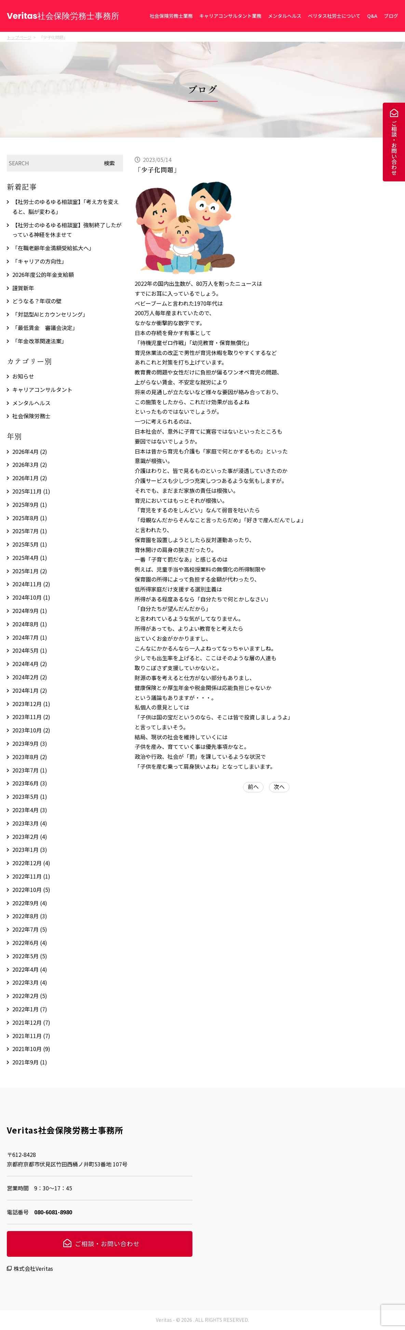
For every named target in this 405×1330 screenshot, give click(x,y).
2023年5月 (29, 796)
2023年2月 (29, 836)
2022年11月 (31, 876)
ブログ (391, 15)
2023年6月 (29, 783)
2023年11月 (31, 717)
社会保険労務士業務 (171, 15)
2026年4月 (29, 451)
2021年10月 (31, 1049)
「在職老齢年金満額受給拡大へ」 (53, 248)
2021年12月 (31, 1022)
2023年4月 (29, 810)
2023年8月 (29, 757)
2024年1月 (29, 690)
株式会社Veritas (33, 1268)
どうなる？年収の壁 (37, 301)
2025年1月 (29, 571)
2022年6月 (29, 942)
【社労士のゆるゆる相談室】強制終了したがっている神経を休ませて (67, 230)
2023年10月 (31, 730)
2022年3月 (29, 982)
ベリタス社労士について (334, 15)
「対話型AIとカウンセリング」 (50, 314)
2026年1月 (29, 478)
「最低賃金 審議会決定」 (45, 327)
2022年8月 (29, 916)
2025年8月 (29, 518)
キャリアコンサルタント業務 (230, 15)
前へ (253, 786)
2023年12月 (31, 704)
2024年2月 (29, 677)
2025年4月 (29, 557)
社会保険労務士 (31, 416)
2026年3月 (29, 464)
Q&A (372, 15)
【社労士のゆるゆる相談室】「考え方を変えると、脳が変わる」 (65, 206)
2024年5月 (29, 650)
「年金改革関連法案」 (39, 341)
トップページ (19, 37)
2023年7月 (29, 770)
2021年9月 (29, 1062)
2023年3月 (29, 823)
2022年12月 (31, 863)
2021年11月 (31, 1036)
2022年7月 (29, 929)
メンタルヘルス (284, 15)
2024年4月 (29, 664)
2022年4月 (29, 969)
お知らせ (23, 376)
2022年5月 (29, 956)
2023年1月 (29, 849)
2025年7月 (29, 531)
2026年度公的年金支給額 (43, 274)
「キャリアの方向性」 (39, 261)
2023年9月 (29, 743)
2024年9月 (29, 610)
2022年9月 (29, 903)
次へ (279, 786)
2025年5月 (29, 544)
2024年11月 (31, 584)
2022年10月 (31, 889)
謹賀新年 (23, 288)
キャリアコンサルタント (42, 389)
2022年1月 (29, 1009)
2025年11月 (31, 491)
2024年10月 (31, 597)
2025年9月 (29, 504)
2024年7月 (29, 637)
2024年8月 (29, 624)
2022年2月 (29, 996)
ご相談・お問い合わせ (394, 147)
